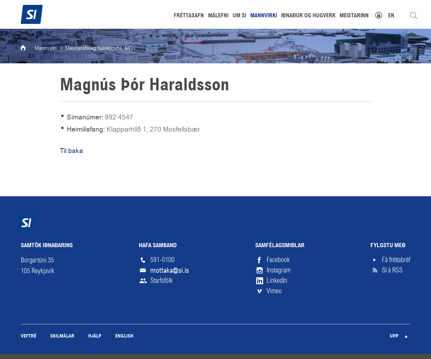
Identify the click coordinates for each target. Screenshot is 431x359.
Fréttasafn (189, 16)
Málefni (218, 16)
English (124, 336)
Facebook (278, 260)
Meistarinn (354, 16)
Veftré (28, 336)
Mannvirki (45, 48)
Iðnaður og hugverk (308, 16)
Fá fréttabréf (396, 260)
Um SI (239, 16)
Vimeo (274, 291)
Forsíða (28, 48)
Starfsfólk (161, 281)
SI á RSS (392, 270)
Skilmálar (62, 336)
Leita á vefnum (413, 15)
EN (391, 16)
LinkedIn (277, 281)
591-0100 (162, 260)
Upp (394, 336)
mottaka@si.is (169, 270)
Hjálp (94, 336)
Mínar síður (382, 14)
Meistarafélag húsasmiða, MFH (100, 48)
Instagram (278, 270)
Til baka (71, 151)
